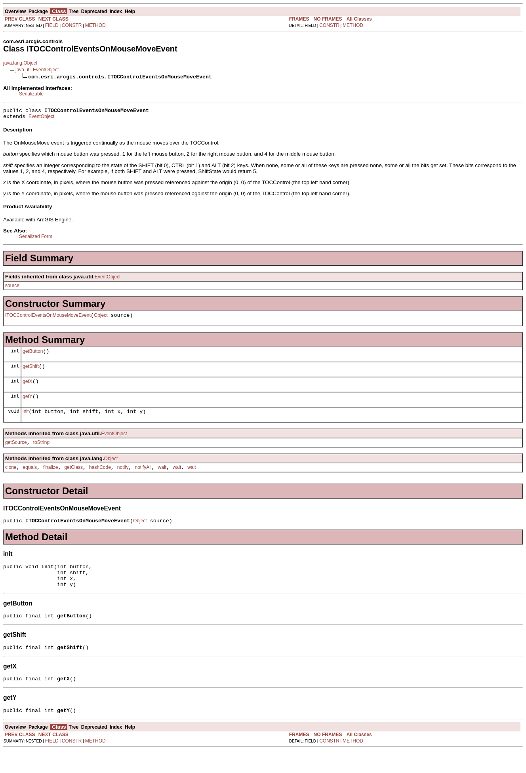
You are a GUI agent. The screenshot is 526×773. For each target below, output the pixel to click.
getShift (31, 372)
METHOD (95, 25)
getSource (16, 453)
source (12, 288)
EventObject (41, 119)
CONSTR (72, 25)
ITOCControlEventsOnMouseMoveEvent (48, 319)
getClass (73, 479)
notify (123, 479)
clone (11, 479)
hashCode (100, 479)
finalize (50, 479)
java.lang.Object (20, 63)
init (26, 421)
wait (162, 479)
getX (27, 388)
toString (41, 453)
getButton (33, 356)
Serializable (31, 94)
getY (27, 404)
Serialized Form (35, 239)
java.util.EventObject (37, 69)
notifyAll (143, 479)
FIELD (52, 25)
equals (30, 479)
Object (101, 319)
